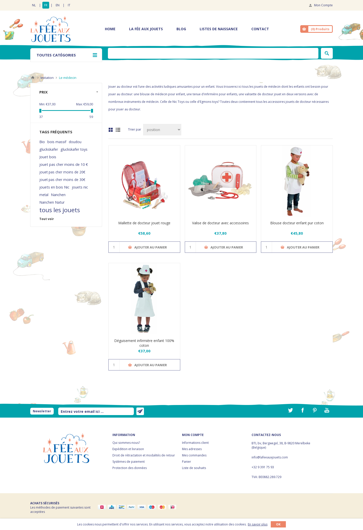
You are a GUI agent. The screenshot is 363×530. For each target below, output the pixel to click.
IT (69, 5)
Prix (43, 92)
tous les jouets (59, 210)
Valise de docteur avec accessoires (220, 223)
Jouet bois (47, 156)
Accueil (32, 78)
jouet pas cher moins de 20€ (62, 172)
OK (278, 524)
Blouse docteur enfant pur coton (297, 223)
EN (57, 5)
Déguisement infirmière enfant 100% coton (144, 343)
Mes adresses (192, 449)
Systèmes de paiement (128, 461)
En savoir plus (257, 524)
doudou (75, 141)
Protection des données (129, 468)
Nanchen (58, 194)
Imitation (47, 77)
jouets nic (80, 187)
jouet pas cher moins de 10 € (63, 164)
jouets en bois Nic (54, 187)
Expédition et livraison (128, 449)
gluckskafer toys (73, 149)
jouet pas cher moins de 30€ (62, 179)
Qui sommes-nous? (126, 443)
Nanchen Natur (52, 202)
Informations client (195, 443)
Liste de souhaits (194, 468)
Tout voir (46, 219)
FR (45, 5)
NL (34, 5)
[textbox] (213, 53)
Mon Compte (323, 5)
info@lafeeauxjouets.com (270, 457)
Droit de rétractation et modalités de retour (143, 455)
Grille (110, 130)
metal (43, 194)
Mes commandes (194, 455)
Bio (42, 141)
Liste (118, 130)
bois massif (56, 141)
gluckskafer (48, 149)
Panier (186, 461)
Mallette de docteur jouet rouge (144, 223)
